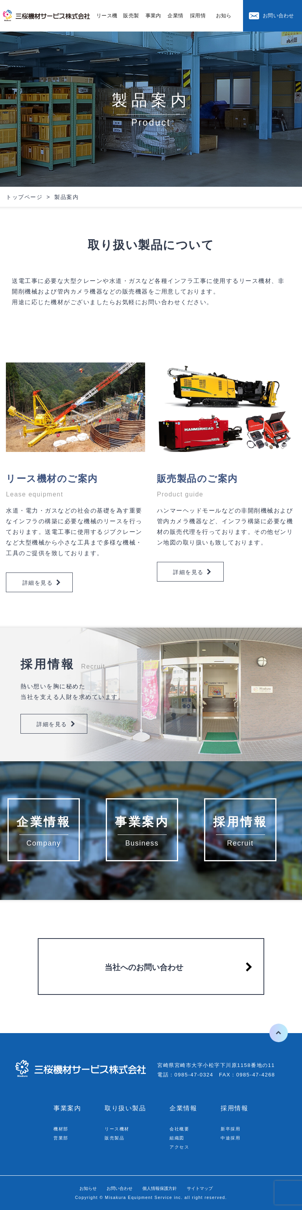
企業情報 (183, 1108)
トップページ (24, 197)
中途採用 (232, 1138)
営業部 (62, 1138)
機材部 (62, 1129)
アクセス (180, 1147)
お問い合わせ (278, 16)
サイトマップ (212, 1188)
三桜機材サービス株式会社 (47, 16)
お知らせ (74, 1188)
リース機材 (119, 1129)
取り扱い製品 (125, 1108)
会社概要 (180, 1129)
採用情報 (234, 1108)
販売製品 (116, 1138)
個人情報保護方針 (162, 1188)
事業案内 (67, 1108)
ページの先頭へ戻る (271, 1032)
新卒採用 (232, 1129)
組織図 (178, 1138)
